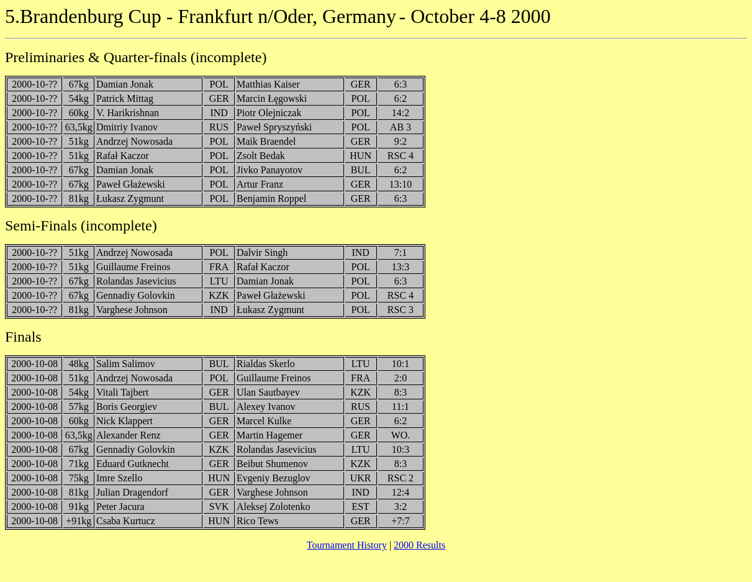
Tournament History (347, 545)
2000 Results (419, 545)
